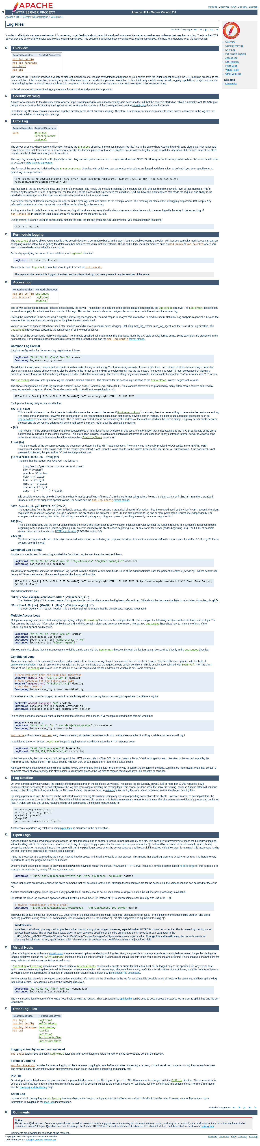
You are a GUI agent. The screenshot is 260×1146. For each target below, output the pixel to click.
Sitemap (253, 6)
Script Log (18, 1093)
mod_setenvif (21, 297)
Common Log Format (25, 346)
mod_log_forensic (24, 63)
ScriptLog (45, 1034)
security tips (139, 105)
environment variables (23, 664)
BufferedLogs (48, 1023)
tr (217, 29)
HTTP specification (65, 531)
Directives (224, 6)
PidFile (44, 1030)
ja (206, 29)
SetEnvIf (42, 300)
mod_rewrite (195, 244)
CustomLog (42, 293)
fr (201, 29)
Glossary (242, 6)
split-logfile (126, 998)
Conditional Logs (22, 656)
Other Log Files (233, 73)
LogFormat (42, 297)
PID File (16, 1075)
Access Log (231, 58)
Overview (230, 41)
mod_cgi (17, 69)
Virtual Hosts (232, 69)
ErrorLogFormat (45, 136)
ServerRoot (158, 380)
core (15, 132)
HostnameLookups (128, 412)
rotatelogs (187, 866)
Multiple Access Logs (25, 615)
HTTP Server (23, 17)
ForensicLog (47, 1027)
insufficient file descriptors (125, 972)
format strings (136, 338)
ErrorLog (40, 132)
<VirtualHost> (54, 957)
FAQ (233, 6)
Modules (212, 6)
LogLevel (40, 139)
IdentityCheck (92, 437)
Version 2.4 (57, 17)
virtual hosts (56, 953)
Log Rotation (232, 62)
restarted (110, 790)
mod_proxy (176, 244)
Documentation (40, 17)
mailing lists (207, 1126)
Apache (9, 17)
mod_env (47, 735)
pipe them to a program (39, 162)
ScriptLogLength (50, 1041)
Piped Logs (231, 65)
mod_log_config (23, 59)
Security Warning (234, 45)
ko (212, 29)
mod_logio (19, 66)
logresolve (25, 419)
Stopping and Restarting (33, 1087)
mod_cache (18, 735)
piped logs (66, 828)
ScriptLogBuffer (50, 1037)
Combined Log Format (26, 549)
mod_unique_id (21, 214)
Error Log (230, 49)
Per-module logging (235, 53)
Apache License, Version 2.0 (41, 1139)
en (196, 29)
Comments (231, 83)
